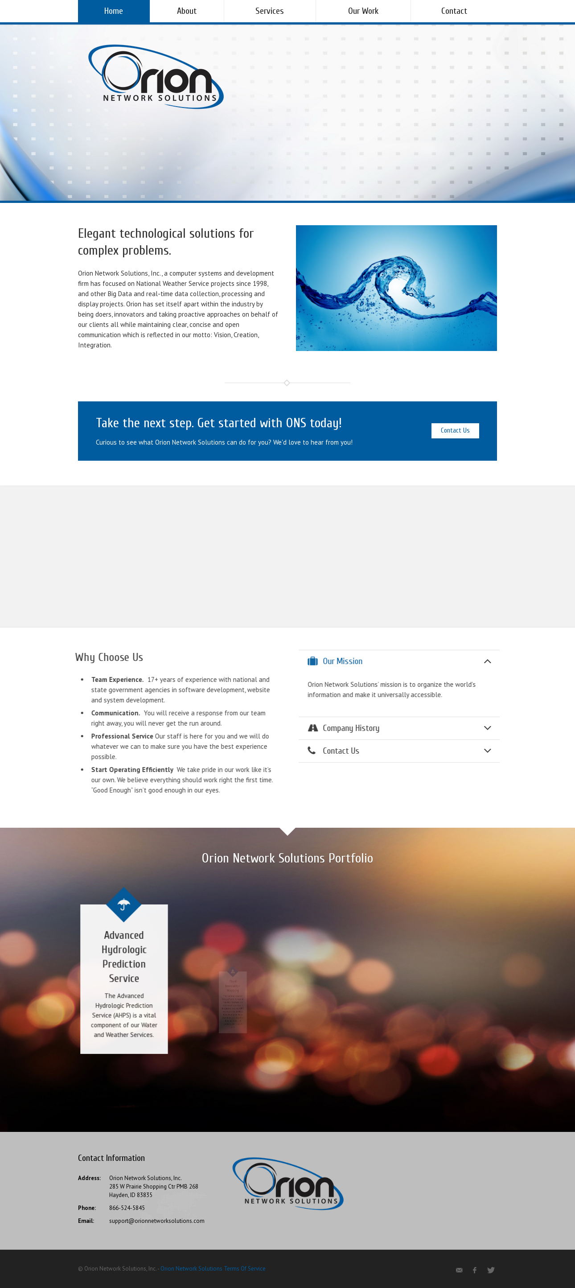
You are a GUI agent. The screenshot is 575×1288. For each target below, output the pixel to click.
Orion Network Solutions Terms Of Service (213, 1268)
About (187, 11)
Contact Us (455, 430)
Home (113, 11)
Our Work (363, 11)
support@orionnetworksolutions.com (157, 1221)
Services (269, 11)
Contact (454, 11)
